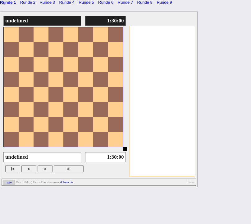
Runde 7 (125, 2)
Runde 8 (145, 2)
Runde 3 (47, 2)
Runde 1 (8, 2)
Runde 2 (27, 2)
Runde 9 (164, 2)
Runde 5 (86, 2)
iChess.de (66, 182)
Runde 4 (66, 2)
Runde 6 (105, 2)
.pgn (8, 182)
